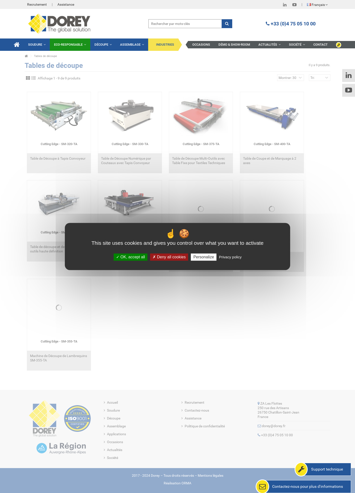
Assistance (65, 4)
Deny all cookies (169, 257)
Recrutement (37, 4)
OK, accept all (130, 257)
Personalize (203, 257)
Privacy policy (230, 257)
